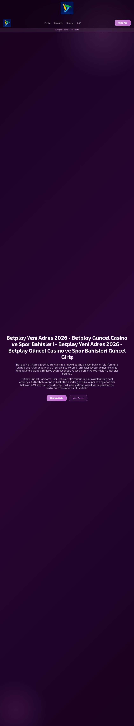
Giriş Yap (122, 23)
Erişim (47, 23)
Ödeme (69, 23)
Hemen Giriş (56, 398)
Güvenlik (58, 23)
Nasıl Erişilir (78, 398)
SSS (79, 23)
